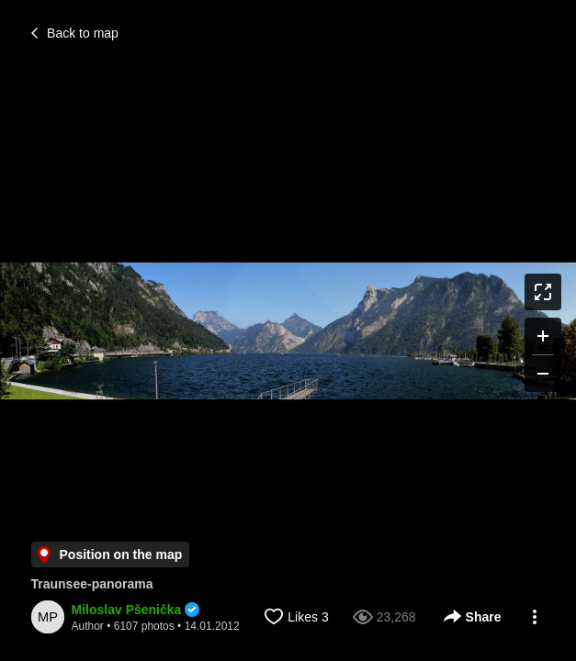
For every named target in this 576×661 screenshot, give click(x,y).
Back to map (75, 33)
